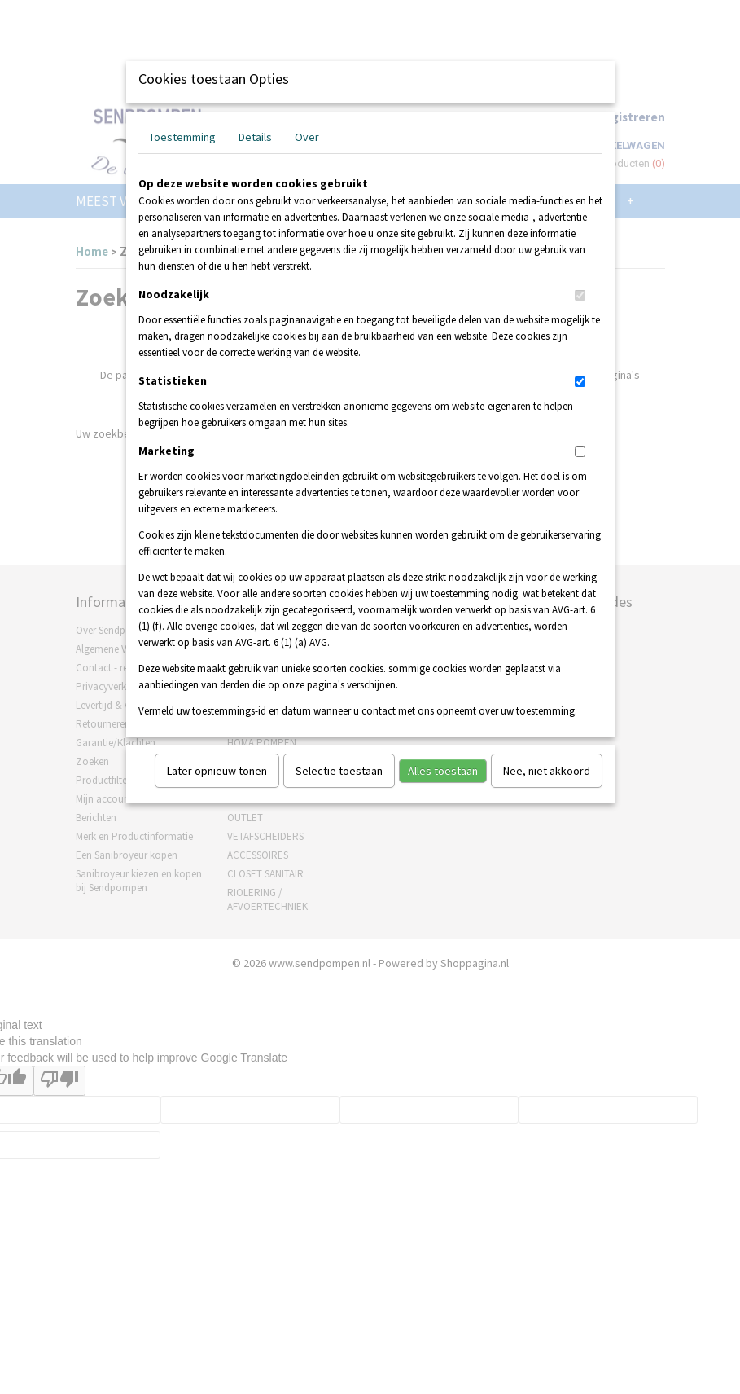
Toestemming (182, 137)
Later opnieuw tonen (217, 770)
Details (255, 137)
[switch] (580, 295)
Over (307, 137)
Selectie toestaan (339, 770)
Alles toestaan (443, 770)
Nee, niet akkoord (546, 770)
